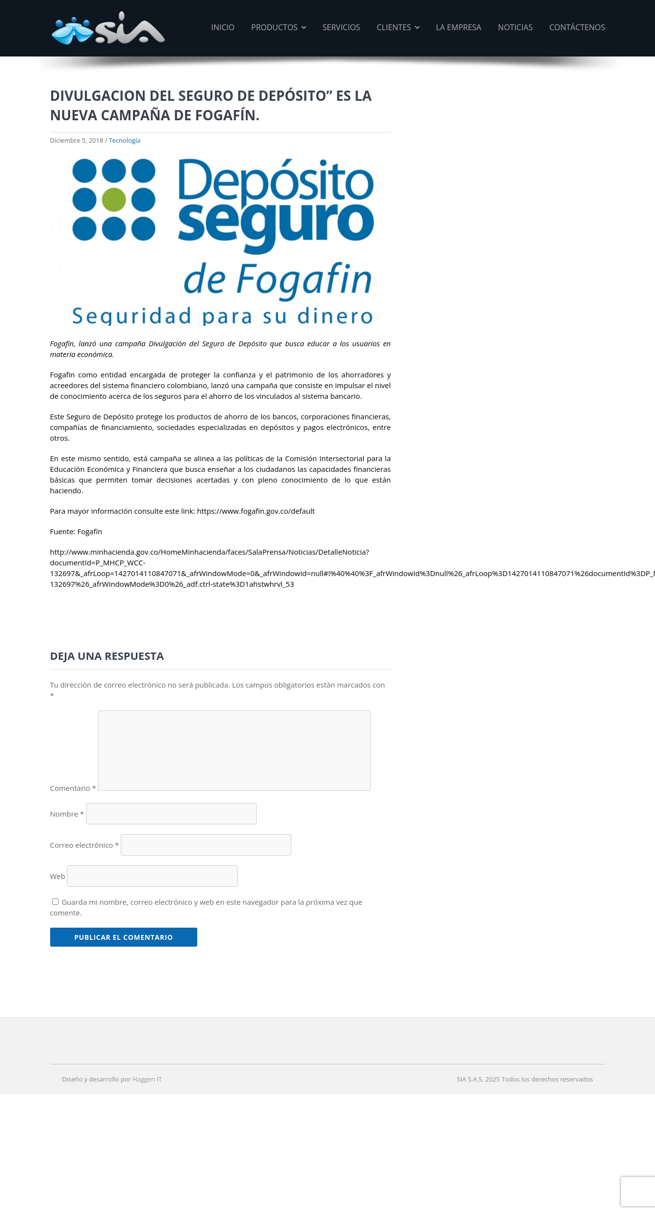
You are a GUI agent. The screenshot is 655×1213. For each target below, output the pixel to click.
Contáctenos (577, 27)
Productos (279, 27)
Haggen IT (147, 1079)
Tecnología (124, 140)
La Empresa (459, 27)
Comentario (73, 788)
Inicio (223, 27)
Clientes (398, 27)
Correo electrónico (84, 845)
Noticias (515, 27)
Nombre (67, 814)
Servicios (341, 27)
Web (57, 876)
